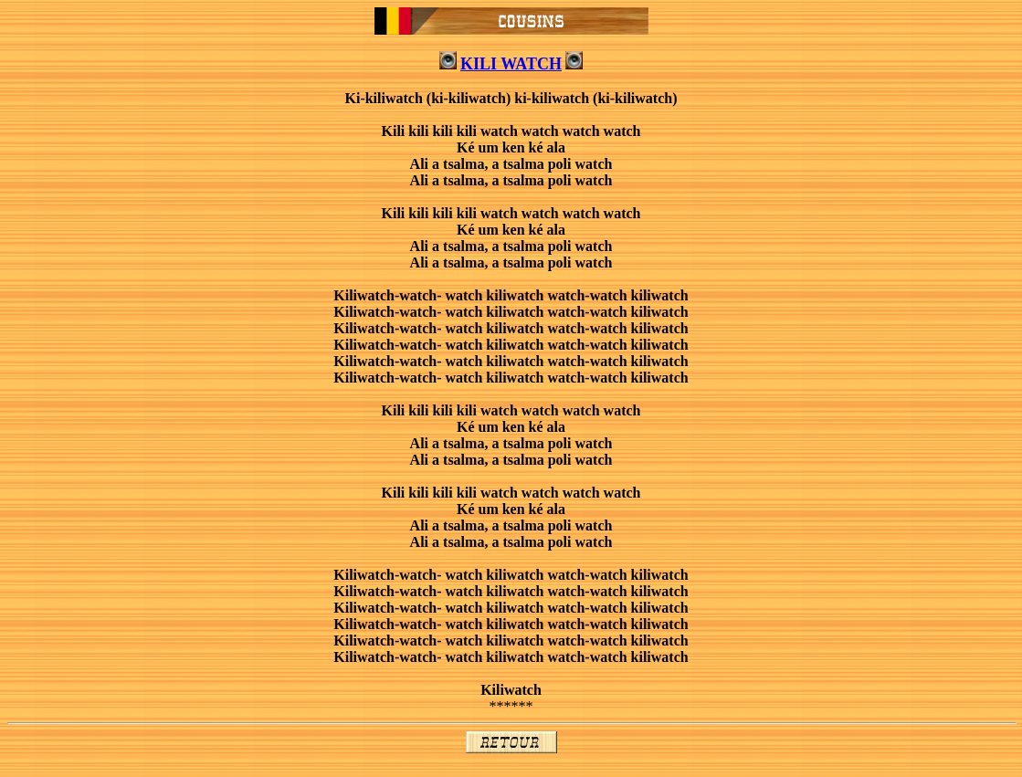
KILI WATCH (511, 64)
